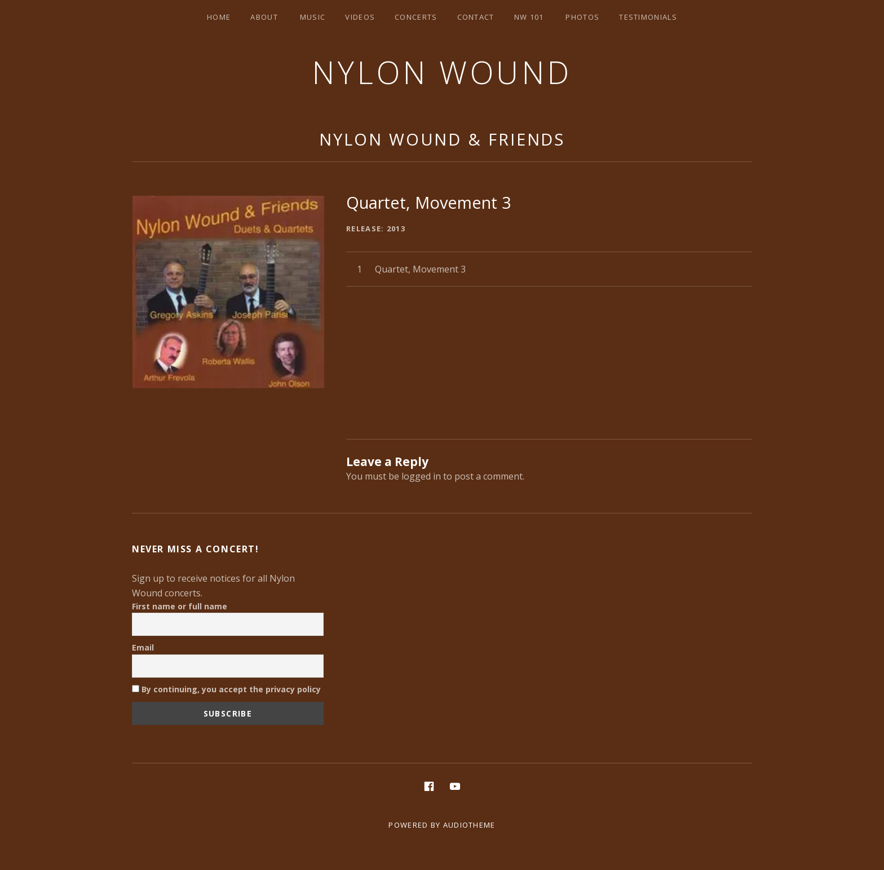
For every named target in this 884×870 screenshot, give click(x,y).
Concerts (416, 17)
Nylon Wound (442, 72)
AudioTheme (469, 825)
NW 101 (529, 17)
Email (143, 647)
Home (219, 17)
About (264, 17)
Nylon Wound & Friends (442, 139)
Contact (475, 17)
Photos (582, 17)
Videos (360, 17)
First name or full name (179, 606)
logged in (421, 476)
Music (313, 17)
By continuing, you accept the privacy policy (226, 689)
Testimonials (648, 17)
